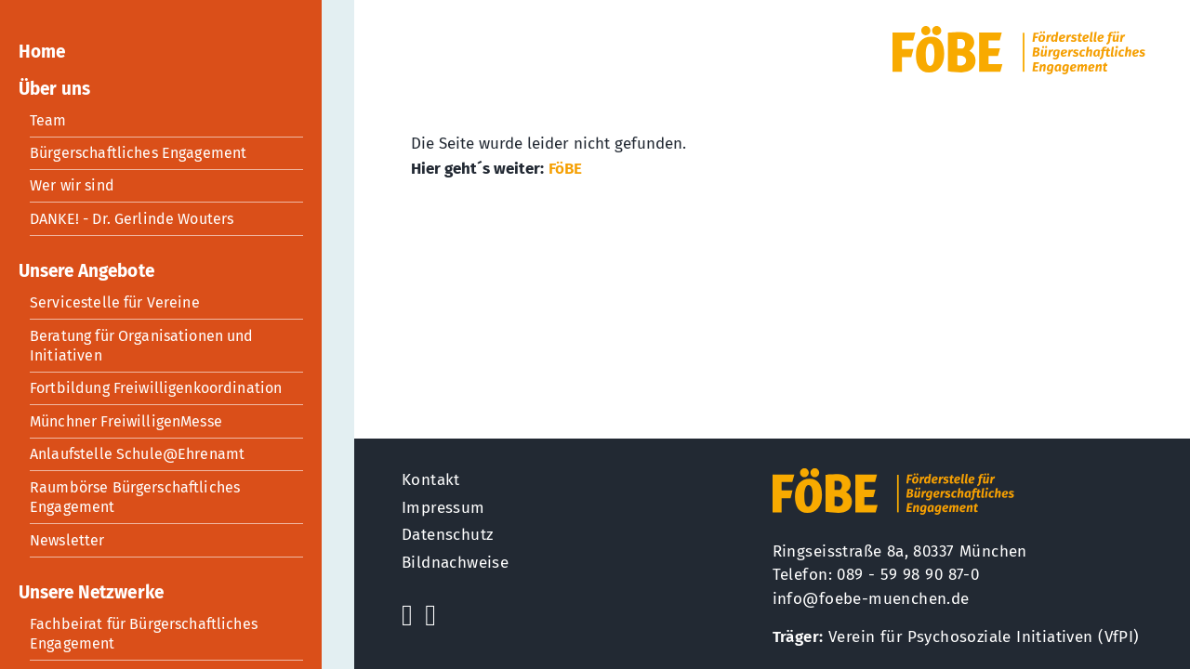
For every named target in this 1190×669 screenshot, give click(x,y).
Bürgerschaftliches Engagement (138, 153)
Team (48, 120)
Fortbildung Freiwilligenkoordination (156, 388)
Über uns (54, 88)
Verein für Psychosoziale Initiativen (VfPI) (984, 637)
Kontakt (431, 480)
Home (42, 51)
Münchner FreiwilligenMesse (126, 421)
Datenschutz (448, 534)
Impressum (443, 508)
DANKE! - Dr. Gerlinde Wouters (131, 219)
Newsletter (67, 540)
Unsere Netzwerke (91, 592)
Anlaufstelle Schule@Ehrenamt (137, 454)
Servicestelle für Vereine (115, 302)
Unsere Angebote (86, 271)
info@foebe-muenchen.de (871, 599)
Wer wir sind (72, 185)
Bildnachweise (455, 562)
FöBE (565, 168)
